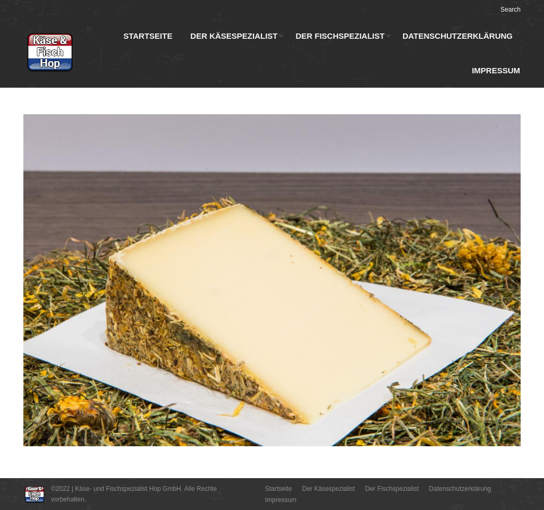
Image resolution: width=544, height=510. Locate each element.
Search (510, 9)
